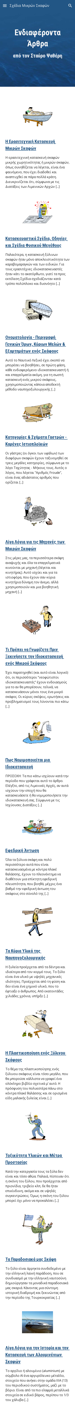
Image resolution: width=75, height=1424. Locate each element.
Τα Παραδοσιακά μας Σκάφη (30, 1259)
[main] (37, 43)
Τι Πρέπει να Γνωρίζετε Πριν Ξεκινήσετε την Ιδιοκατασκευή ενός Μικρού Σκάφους (34, 656)
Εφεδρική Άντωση (22, 850)
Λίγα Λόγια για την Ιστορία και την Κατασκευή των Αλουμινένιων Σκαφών (37, 1354)
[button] (5, 5)
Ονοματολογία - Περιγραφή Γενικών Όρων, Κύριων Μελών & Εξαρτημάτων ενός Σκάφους (35, 344)
